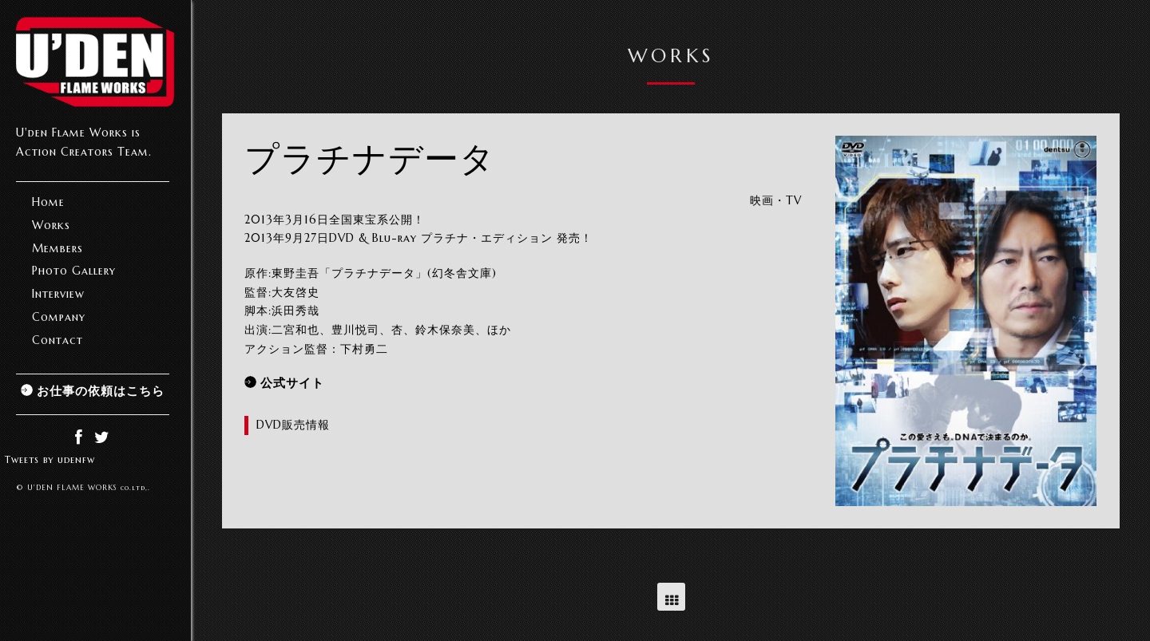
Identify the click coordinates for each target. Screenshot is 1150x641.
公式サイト (292, 383)
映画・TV (776, 200)
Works (51, 225)
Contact (57, 340)
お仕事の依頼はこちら (101, 391)
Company (58, 317)
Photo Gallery (74, 270)
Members (57, 248)
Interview (58, 294)
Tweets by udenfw (50, 459)
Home (48, 202)
